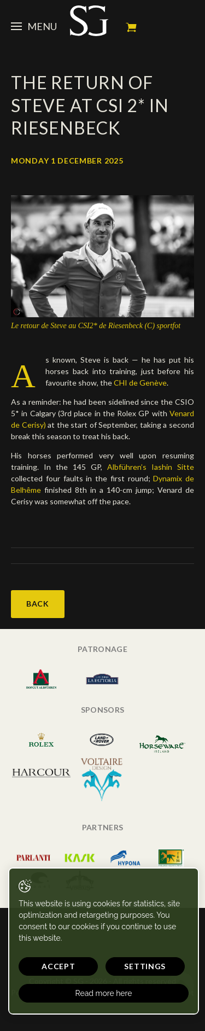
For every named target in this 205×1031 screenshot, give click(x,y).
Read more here (103, 993)
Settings (145, 966)
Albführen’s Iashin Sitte (150, 466)
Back (37, 603)
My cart (131, 27)
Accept (58, 966)
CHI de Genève (140, 382)
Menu (34, 26)
